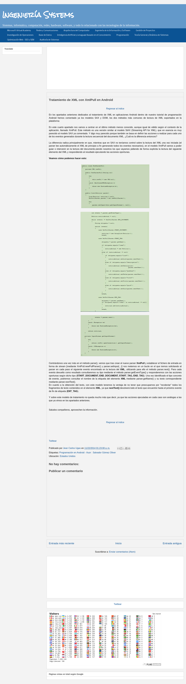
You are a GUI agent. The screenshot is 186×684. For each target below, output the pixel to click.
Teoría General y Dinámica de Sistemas (151, 35)
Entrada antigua (172, 543)
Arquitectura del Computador (77, 31)
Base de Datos (45, 35)
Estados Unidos (67, 456)
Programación (122, 35)
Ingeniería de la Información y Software (112, 31)
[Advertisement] (113, 67)
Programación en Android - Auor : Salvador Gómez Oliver (87, 452)
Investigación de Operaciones (20, 35)
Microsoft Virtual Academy (19, 31)
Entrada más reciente (61, 543)
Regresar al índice (115, 108)
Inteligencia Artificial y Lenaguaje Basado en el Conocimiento (84, 35)
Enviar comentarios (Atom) (122, 552)
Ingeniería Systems (38, 14)
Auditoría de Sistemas (49, 40)
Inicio (118, 543)
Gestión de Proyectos (145, 31)
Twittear (53, 441)
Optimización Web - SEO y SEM (20, 40)
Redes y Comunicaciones (47, 31)
